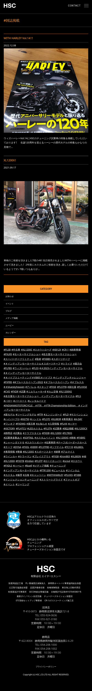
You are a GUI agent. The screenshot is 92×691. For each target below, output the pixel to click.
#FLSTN (48, 428)
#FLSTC (46, 419)
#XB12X (56, 349)
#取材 (38, 359)
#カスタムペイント (45, 437)
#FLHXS (68, 475)
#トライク (66, 363)
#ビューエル (58, 470)
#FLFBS (8, 368)
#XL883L (79, 447)
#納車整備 (75, 349)
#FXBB (77, 475)
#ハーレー (18, 465)
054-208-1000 (49, 645)
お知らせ (9, 296)
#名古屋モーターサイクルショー (59, 354)
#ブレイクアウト (41, 456)
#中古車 (15, 349)
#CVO (7, 391)
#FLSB (7, 349)
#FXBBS (46, 359)
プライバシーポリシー (46, 666)
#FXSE (52, 387)
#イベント (9, 484)
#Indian (29, 461)
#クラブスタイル (32, 433)
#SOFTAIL (28, 437)
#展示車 (31, 423)
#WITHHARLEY (55, 475)
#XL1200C (26, 349)
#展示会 (77, 363)
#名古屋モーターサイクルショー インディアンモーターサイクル (39, 396)
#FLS (78, 396)
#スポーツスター (44, 451)
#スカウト (76, 461)
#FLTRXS (67, 433)
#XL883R (56, 419)
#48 (84, 456)
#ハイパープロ (12, 419)
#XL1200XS (62, 437)
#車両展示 (67, 419)
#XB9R (34, 447)
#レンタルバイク (37, 401)
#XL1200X (9, 461)
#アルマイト (68, 451)
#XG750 (25, 419)
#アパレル (30, 387)
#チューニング (58, 465)
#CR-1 (65, 349)
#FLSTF (39, 461)
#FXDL (25, 447)
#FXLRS (8, 354)
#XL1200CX (81, 428)
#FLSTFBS (43, 447)
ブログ (8, 310)
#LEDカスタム (35, 428)
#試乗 (22, 391)
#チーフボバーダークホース (71, 442)
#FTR (40, 414)
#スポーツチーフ (60, 359)
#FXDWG (21, 423)
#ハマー (72, 423)
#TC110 (69, 447)
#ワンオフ (9, 423)
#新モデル (9, 414)
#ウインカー (10, 456)
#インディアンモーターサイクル (21, 470)
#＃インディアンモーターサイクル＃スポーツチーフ (32, 363)
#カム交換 (52, 391)
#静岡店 (8, 433)
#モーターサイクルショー (27, 354)
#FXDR (14, 391)
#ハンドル (35, 419)
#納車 (57, 451)
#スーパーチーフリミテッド (19, 359)
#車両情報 (9, 451)
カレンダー (10, 332)
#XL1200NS (65, 391)
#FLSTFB (62, 387)
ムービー (9, 325)
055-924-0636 (49, 615)
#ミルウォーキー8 (36, 391)
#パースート (20, 401)
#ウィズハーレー (22, 368)
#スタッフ (42, 387)
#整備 (19, 451)
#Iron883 (65, 456)
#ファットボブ (72, 479)
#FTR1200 (45, 470)
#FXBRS (81, 437)
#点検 (26, 475)
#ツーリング (22, 484)
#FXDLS (8, 465)
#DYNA (17, 447)
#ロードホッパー (52, 461)
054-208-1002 (49, 648)
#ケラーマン (25, 456)
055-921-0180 (49, 619)
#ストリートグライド (51, 479)
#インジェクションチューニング (21, 479)
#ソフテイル (57, 447)
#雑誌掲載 (68, 428)
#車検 (72, 437)
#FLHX (63, 423)
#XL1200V (56, 433)
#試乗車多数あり (13, 437)
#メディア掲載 (41, 465)
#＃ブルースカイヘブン (56, 382)
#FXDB (46, 433)
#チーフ (8, 447)
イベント (9, 303)
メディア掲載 (11, 318)
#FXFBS (8, 382)
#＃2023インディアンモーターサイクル (61, 368)
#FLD (66, 414)
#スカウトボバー (34, 442)
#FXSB (55, 456)
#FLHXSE (82, 387)
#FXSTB (20, 461)
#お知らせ (41, 423)
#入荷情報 (53, 423)
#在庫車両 (50, 442)
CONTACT (74, 5)
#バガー (8, 401)
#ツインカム (73, 470)
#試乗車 (57, 428)
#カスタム (9, 475)
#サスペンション (79, 414)
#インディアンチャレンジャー (69, 377)
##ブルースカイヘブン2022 (28, 382)
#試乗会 (17, 433)
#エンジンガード (53, 414)
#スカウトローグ (42, 349)
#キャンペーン (38, 475)
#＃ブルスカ (77, 382)
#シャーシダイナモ (14, 442)
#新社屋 (72, 387)
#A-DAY (78, 419)
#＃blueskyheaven (14, 387)
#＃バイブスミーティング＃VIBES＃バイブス (28, 377)
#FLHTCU (21, 428)
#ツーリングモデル (26, 414)
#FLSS (35, 368)
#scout (66, 461)
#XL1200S (28, 451)
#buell (28, 465)
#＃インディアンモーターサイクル (22, 373)
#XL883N (76, 456)
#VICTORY (9, 428)
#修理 (19, 475)
